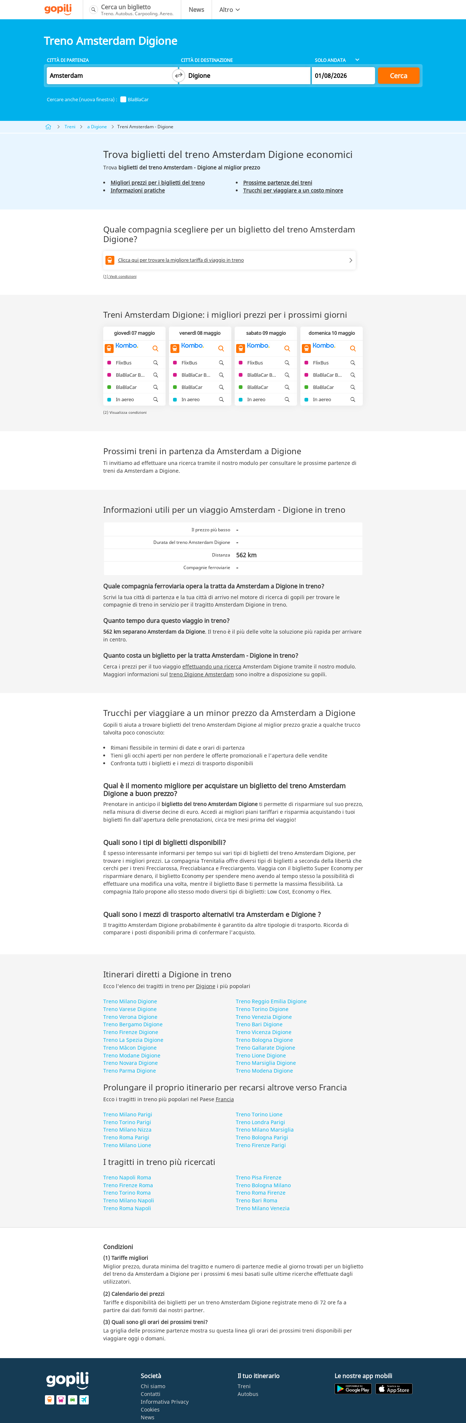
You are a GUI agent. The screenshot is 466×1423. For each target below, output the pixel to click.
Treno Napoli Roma (127, 1177)
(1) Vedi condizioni (120, 276)
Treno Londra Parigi (260, 1122)
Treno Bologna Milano (263, 1185)
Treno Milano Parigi (127, 1114)
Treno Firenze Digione (130, 1032)
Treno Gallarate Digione (265, 1047)
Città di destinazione (207, 60)
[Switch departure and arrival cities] (178, 75)
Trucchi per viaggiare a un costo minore (293, 190)
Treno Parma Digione (129, 1070)
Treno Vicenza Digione (263, 1032)
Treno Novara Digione (130, 1062)
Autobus (248, 1393)
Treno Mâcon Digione (130, 1047)
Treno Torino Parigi (127, 1122)
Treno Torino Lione (259, 1114)
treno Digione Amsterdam (201, 674)
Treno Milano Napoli (128, 1200)
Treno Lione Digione (261, 1055)
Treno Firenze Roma (128, 1185)
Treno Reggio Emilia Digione (271, 1001)
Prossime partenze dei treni (277, 182)
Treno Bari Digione (259, 1024)
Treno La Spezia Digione (133, 1039)
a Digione (97, 126)
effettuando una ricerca (211, 666)
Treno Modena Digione (264, 1070)
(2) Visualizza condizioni (125, 412)
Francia (225, 1099)
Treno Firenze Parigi (261, 1145)
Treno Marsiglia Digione (266, 1062)
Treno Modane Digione (131, 1055)
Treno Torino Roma (127, 1192)
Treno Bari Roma (256, 1200)
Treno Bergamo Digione (133, 1024)
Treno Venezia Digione (264, 1016)
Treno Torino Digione (262, 1009)
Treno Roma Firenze (261, 1192)
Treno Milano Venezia (263, 1208)
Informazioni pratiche (138, 190)
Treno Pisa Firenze (258, 1177)
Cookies (150, 1409)
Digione (205, 986)
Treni (70, 126)
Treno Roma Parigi (126, 1137)
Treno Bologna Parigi (262, 1137)
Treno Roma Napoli (127, 1208)
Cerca (398, 75)
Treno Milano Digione (130, 1001)
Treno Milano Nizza (127, 1129)
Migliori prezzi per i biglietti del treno (158, 182)
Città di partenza (68, 60)
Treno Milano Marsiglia (265, 1129)
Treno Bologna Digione (264, 1039)
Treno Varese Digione (130, 1009)
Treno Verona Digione (130, 1016)
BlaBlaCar (134, 99)
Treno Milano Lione (127, 1145)
